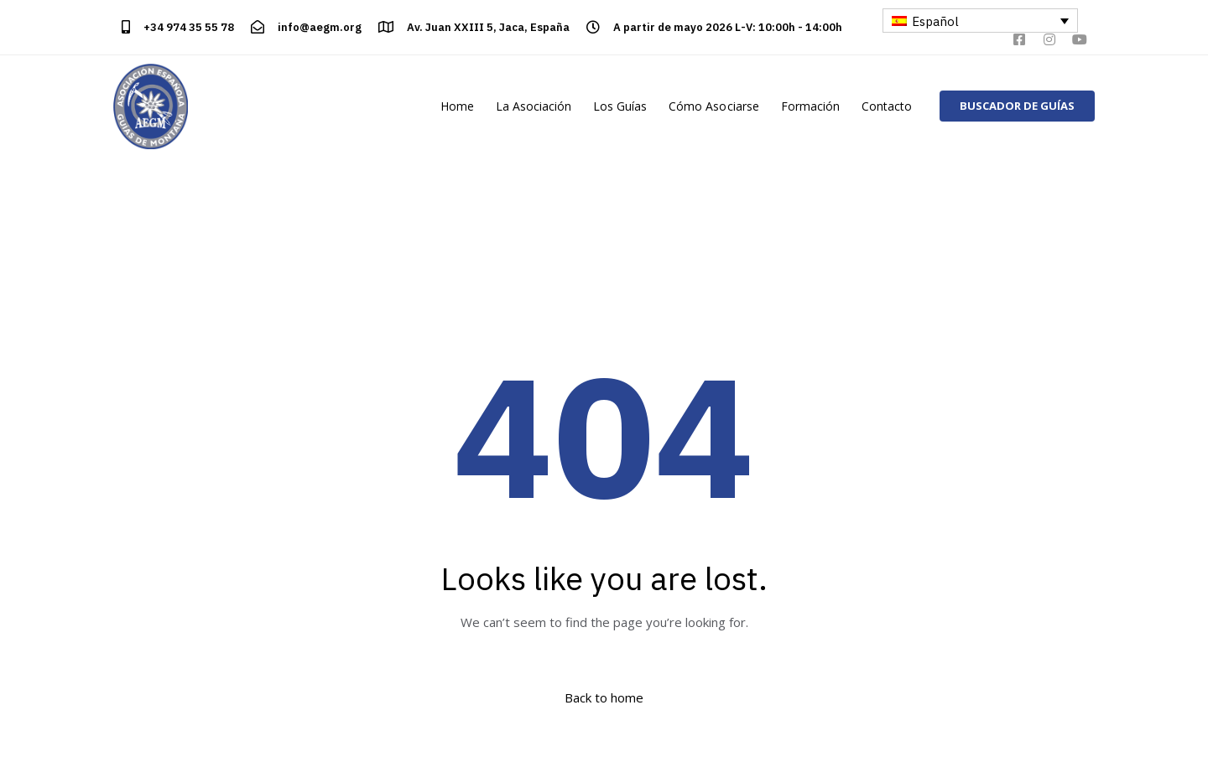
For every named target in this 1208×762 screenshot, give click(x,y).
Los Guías (620, 106)
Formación (810, 106)
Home (457, 106)
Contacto (887, 106)
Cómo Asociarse (713, 106)
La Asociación (533, 106)
